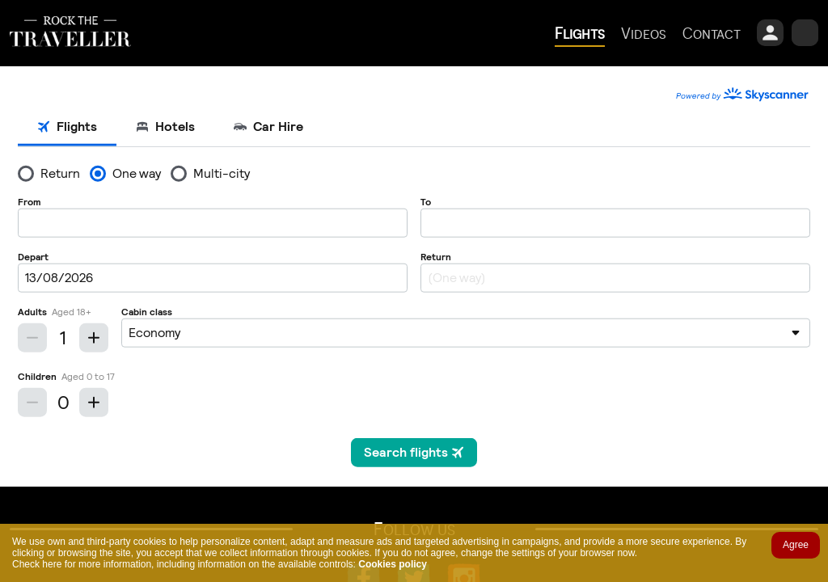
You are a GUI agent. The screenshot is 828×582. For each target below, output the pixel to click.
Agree (796, 544)
